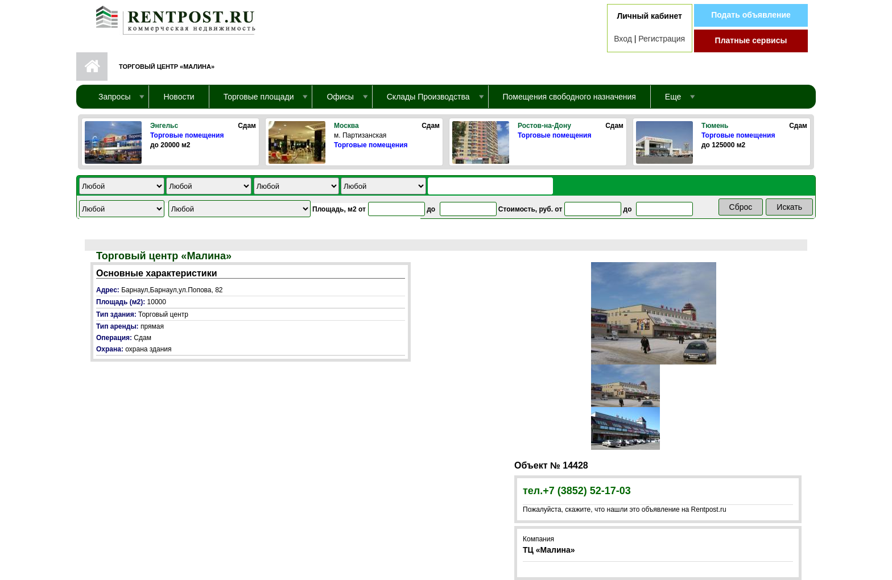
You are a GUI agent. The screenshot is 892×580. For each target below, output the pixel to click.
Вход (623, 38)
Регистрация (661, 38)
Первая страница (92, 66)
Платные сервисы (751, 40)
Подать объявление (751, 14)
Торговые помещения (187, 135)
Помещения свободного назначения (569, 96)
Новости (178, 96)
